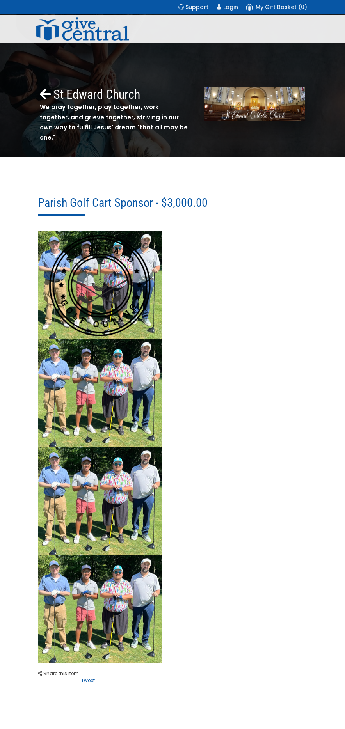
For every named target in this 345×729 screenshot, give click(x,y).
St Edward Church (90, 94)
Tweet (88, 680)
